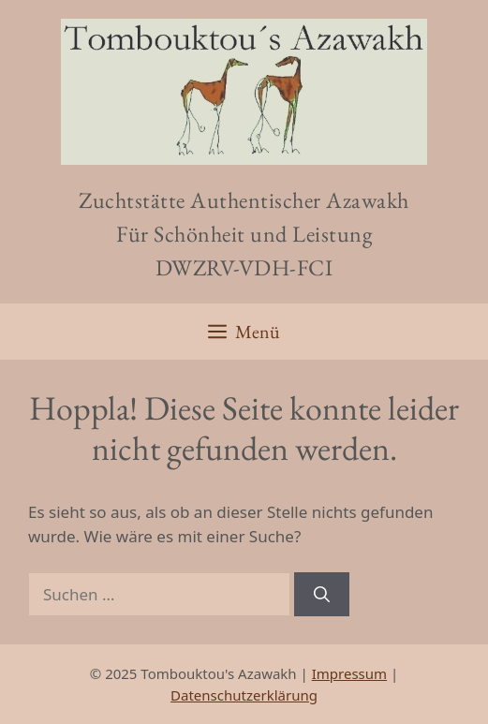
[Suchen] (321, 594)
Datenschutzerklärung (244, 695)
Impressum (349, 673)
